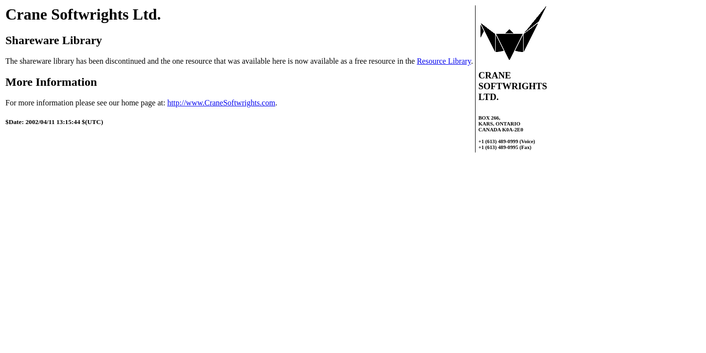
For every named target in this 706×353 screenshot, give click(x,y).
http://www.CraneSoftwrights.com (221, 103)
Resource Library (444, 61)
